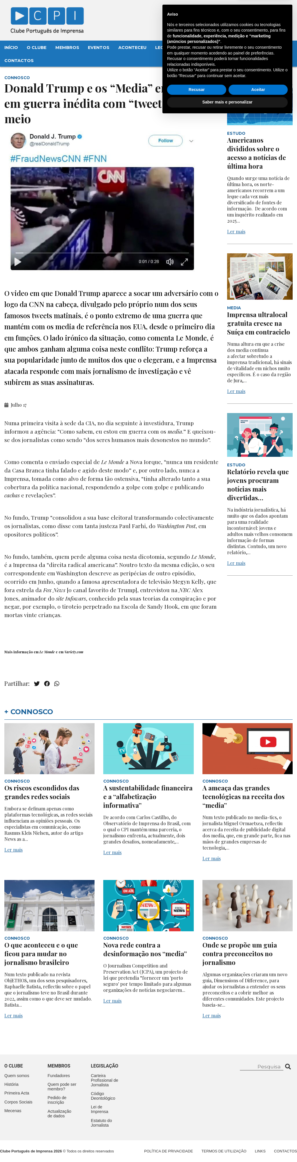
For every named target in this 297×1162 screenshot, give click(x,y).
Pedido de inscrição (57, 1100)
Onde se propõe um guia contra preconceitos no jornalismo (239, 954)
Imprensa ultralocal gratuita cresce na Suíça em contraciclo (258, 323)
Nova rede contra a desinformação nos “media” (145, 949)
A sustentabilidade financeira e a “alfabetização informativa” (148, 796)
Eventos (98, 47)
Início (11, 47)
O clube (13, 1066)
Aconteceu (132, 47)
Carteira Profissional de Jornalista (104, 1080)
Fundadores (59, 1075)
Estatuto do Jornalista (101, 1123)
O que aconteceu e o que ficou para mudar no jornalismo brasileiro (41, 954)
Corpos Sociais (18, 1102)
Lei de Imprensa (99, 1109)
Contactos (19, 60)
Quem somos (16, 1075)
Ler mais (236, 231)
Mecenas (204, 47)
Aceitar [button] (258, 1133)
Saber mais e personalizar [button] (227, 1146)
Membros (67, 47)
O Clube (36, 47)
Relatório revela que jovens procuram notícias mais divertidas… (258, 484)
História (11, 1084)
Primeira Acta (16, 1093)
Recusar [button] (196, 1133)
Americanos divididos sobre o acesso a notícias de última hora (256, 153)
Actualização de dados (59, 1113)
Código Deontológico (103, 1096)
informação (23, 652)
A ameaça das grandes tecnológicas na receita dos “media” (243, 796)
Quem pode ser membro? (62, 1086)
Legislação (169, 47)
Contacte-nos (271, 10)
